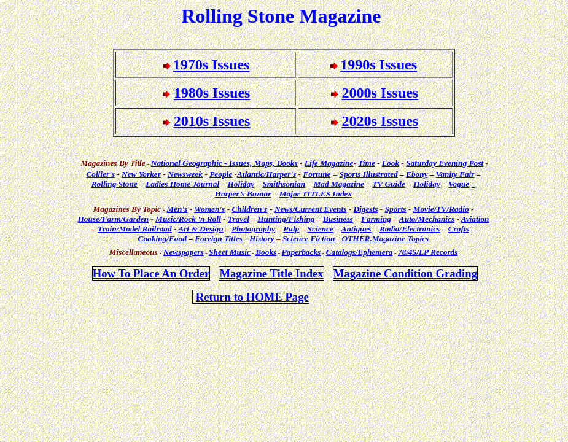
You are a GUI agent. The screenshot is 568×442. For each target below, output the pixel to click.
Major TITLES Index (315, 193)
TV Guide (388, 183)
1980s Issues (212, 93)
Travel (238, 218)
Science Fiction (308, 238)
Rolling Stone (114, 183)
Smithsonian (283, 183)
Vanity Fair (455, 174)
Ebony (417, 174)
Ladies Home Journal (182, 183)
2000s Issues (380, 93)
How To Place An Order (151, 273)
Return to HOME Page (252, 296)
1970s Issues (211, 64)
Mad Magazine (338, 183)
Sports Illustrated (369, 174)
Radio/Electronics (409, 228)
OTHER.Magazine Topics (385, 238)
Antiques (356, 228)
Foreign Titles (219, 238)
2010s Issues (212, 121)
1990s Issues (378, 64)
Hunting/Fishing (285, 218)
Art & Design (200, 228)
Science (320, 228)
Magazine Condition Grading (405, 273)
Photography (253, 228)
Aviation (475, 218)
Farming (376, 218)
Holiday (240, 183)
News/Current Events (310, 209)
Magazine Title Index (271, 273)
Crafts (458, 228)
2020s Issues (380, 121)
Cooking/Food (162, 238)
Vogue (458, 183)
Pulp (291, 228)
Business (338, 218)
